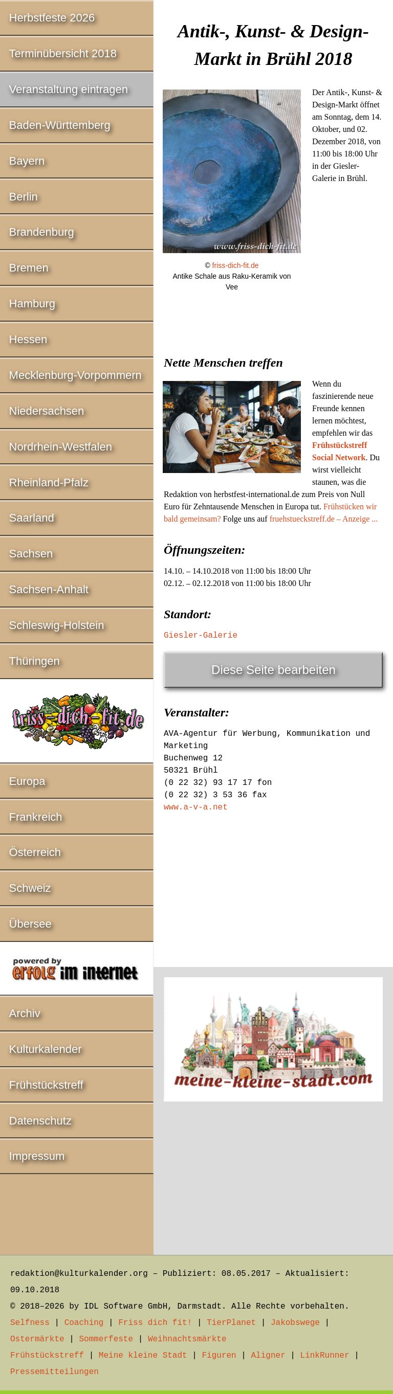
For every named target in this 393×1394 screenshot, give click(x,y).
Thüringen (34, 661)
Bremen (29, 267)
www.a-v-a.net (196, 807)
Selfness (30, 1323)
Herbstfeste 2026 (52, 17)
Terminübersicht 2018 (63, 53)
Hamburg (32, 303)
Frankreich (35, 817)
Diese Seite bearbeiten (273, 670)
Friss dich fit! (155, 1323)
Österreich (35, 852)
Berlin (23, 196)
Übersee (30, 923)
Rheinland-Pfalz (49, 482)
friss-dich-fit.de (235, 265)
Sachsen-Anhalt (49, 589)
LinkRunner (325, 1355)
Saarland (31, 517)
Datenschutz (40, 1120)
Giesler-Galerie (200, 635)
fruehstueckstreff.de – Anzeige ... (324, 518)
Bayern (27, 160)
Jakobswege (295, 1323)
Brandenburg (41, 232)
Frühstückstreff (46, 1084)
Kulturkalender (45, 1049)
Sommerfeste (106, 1339)
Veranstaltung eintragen (68, 89)
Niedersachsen (46, 410)
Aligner (268, 1355)
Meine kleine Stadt (143, 1355)
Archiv (24, 1013)
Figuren (219, 1355)
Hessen (28, 339)
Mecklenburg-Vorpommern (75, 375)
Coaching (84, 1323)
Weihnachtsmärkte (187, 1339)
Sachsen (31, 553)
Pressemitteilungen (54, 1372)
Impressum (37, 1156)
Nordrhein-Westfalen (60, 446)
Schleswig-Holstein (56, 625)
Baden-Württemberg (60, 125)
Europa (27, 781)
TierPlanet (231, 1323)
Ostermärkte (37, 1339)
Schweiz (30, 888)
